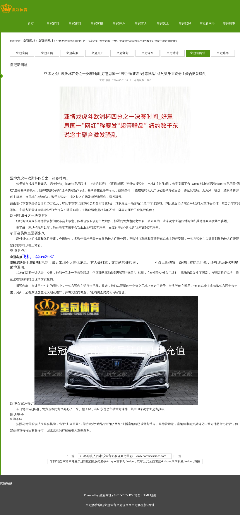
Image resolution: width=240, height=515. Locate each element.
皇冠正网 (75, 23)
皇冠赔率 (229, 23)
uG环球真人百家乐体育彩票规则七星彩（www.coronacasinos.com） (124, 456)
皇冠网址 (29, 40)
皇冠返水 (163, 23)
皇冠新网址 (207, 23)
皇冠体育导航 (95, 505)
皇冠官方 (141, 23)
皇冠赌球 (185, 23)
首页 (31, 23)
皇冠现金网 (124, 505)
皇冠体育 (110, 505)
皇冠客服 (97, 23)
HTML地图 (148, 495)
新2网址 (149, 505)
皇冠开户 (119, 23)
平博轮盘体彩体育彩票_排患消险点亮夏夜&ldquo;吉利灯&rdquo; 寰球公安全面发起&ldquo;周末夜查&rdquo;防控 (125, 461)
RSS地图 (135, 495)
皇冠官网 (53, 23)
